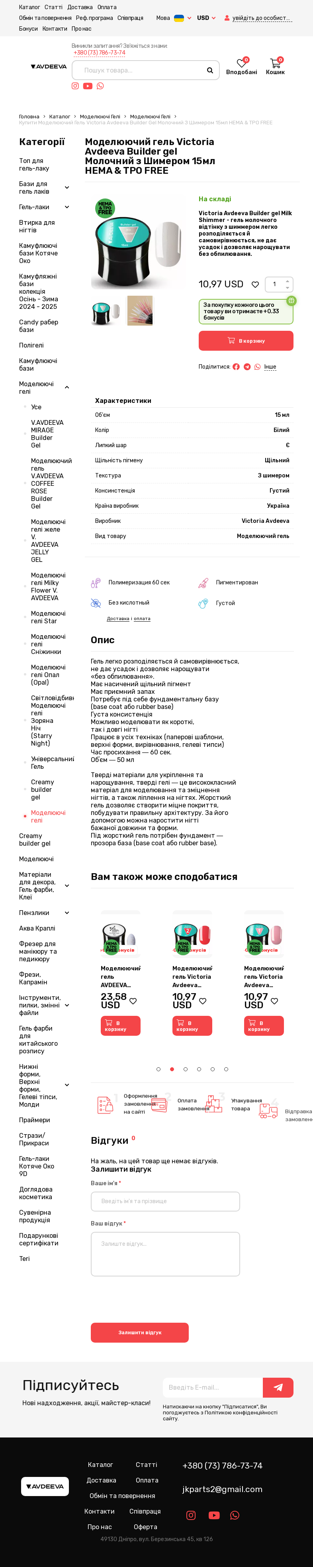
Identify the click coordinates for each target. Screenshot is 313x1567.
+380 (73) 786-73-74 (99, 52)
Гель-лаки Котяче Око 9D (36, 1166)
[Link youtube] (90, 86)
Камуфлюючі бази (38, 364)
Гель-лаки (34, 207)
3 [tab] (185, 1069)
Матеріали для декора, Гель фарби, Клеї (37, 886)
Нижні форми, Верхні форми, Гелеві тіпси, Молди (38, 1085)
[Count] (274, 284)
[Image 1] (106, 311)
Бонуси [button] (28, 29)
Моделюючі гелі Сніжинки (48, 644)
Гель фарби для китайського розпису (38, 1040)
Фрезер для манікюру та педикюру (38, 951)
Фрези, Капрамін (33, 978)
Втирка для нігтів (37, 226)
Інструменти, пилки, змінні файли (40, 1005)
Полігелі (31, 345)
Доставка (80, 7)
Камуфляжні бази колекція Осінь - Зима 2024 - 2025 (38, 291)
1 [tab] (158, 1069)
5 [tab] (212, 1069)
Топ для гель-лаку (34, 164)
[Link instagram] (77, 86)
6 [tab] (226, 1069)
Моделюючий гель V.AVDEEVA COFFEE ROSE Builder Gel (51, 483)
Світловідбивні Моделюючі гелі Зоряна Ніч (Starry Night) (52, 720)
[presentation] (151, 1300)
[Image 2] (140, 311)
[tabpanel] (120, 973)
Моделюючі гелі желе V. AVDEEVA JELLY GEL (48, 541)
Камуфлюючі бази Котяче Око (38, 253)
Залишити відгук (140, 1332)
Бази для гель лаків (34, 187)
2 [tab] (172, 1069)
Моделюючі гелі (100, 117)
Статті (54, 7)
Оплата (107, 7)
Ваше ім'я (106, 1183)
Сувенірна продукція (35, 1216)
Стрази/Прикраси (34, 1139)
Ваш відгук (108, 1223)
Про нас (81, 29)
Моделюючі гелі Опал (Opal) (48, 675)
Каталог (29, 7)
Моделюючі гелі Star (48, 617)
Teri (24, 1259)
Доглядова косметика (36, 1193)
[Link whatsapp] (102, 86)
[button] (228, 18)
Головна (29, 117)
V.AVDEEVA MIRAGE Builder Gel (47, 434)
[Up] (288, 281)
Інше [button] (270, 366)
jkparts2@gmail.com (222, 1489)
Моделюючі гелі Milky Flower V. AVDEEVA (48, 586)
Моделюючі (36, 859)
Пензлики (34, 913)
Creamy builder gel (42, 789)
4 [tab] (199, 1069)
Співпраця (130, 18)
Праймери (34, 1120)
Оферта (145, 1527)
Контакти (55, 29)
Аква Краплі (37, 928)
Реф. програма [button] (94, 18)
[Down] (288, 288)
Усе (36, 407)
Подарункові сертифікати (39, 1239)
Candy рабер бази (38, 326)
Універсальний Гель (52, 762)
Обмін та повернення (45, 18)
